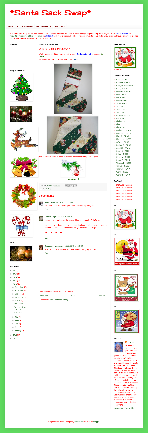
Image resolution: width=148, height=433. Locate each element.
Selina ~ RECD (122, 154)
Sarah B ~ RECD (123, 151)
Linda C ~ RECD (122, 121)
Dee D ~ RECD (122, 94)
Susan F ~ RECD (123, 160)
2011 (15, 338)
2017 (15, 270)
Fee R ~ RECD (122, 97)
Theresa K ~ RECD (123, 163)
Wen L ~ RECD (122, 172)
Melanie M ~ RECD (123, 139)
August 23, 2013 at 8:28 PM (62, 217)
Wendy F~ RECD (123, 175)
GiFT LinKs (60, 26)
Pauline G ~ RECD (123, 145)
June (17, 320)
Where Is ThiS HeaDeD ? (19, 308)
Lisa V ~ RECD (122, 127)
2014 (15, 281)
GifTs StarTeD (19, 313)
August (18, 301)
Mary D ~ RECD (122, 136)
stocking (48, 189)
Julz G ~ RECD (122, 112)
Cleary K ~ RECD (123, 89)
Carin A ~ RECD (122, 80)
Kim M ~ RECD (122, 118)
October (18, 294)
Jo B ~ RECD (121, 103)
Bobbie (48, 217)
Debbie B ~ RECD (123, 91)
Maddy (47, 202)
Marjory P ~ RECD (123, 130)
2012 (15, 335)
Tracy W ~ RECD (123, 169)
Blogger (96, 422)
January (18, 331)
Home (10, 26)
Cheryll (131, 342)
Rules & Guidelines (25, 26)
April (17, 327)
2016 (15, 274)
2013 (15, 284)
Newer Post (44, 296)
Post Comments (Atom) (59, 300)
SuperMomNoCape (53, 246)
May (17, 324)
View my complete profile (124, 408)
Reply (47, 209)
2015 (15, 277)
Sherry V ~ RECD (123, 157)
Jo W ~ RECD (121, 106)
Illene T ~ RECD (122, 100)
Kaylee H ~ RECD (123, 115)
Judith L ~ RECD (122, 109)
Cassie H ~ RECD (123, 83)
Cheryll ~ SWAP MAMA (125, 86)
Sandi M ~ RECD (123, 148)
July (16, 317)
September (19, 297)
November (19, 291)
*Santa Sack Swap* (50, 12)
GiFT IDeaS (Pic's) (44, 26)
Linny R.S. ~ (121, 124)
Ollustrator (79, 422)
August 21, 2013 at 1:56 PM (62, 202)
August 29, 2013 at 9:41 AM (72, 246)
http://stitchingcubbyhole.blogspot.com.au (26, 36)
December (19, 287)
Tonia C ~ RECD (122, 166)
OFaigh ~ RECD (122, 142)
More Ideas (18, 304)
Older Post (102, 296)
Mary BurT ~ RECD (124, 133)
